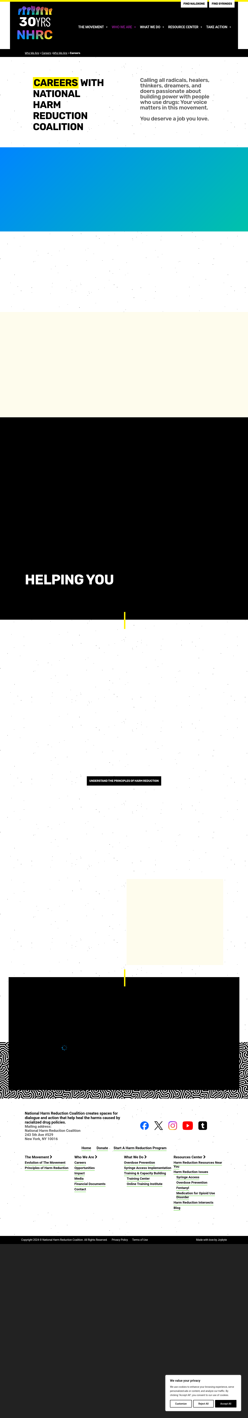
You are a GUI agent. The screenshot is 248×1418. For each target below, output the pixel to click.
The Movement (93, 27)
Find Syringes (222, 3)
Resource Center (185, 27)
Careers (46, 53)
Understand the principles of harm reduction (124, 954)
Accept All (225, 1403)
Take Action (219, 27)
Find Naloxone (194, 3)
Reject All (203, 1403)
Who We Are (124, 27)
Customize (181, 1403)
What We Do (152, 27)
